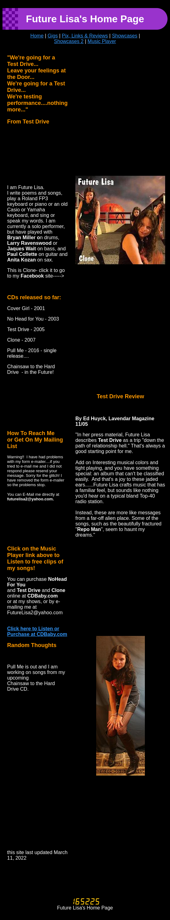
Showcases (124, 35)
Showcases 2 (68, 41)
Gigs (52, 35)
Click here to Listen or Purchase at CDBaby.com (37, 631)
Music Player (101, 41)
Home (37, 35)
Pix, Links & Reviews (85, 35)
